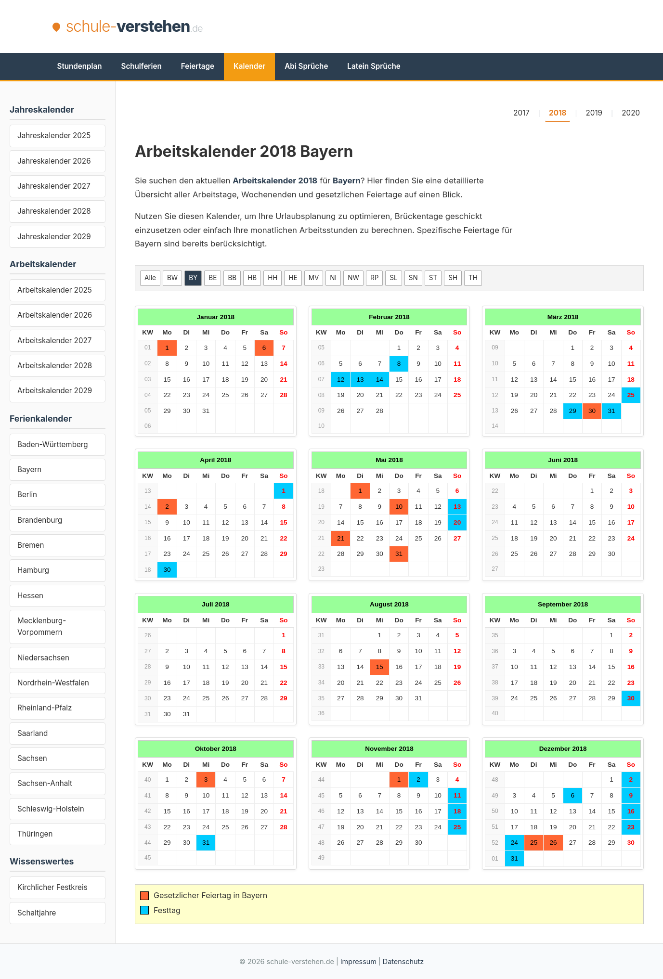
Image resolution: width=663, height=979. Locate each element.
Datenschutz (403, 961)
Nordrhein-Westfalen (53, 682)
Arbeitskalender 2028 (54, 365)
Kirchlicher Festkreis (52, 887)
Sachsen (32, 758)
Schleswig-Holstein (50, 808)
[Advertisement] (435, 26)
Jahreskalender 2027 (54, 186)
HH (272, 278)
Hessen (30, 595)
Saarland (32, 733)
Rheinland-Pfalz (44, 707)
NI (333, 278)
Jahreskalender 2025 (54, 135)
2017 (521, 112)
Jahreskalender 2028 (54, 211)
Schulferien (141, 66)
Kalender (249, 66)
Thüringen (34, 833)
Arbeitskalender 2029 (54, 390)
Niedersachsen (43, 657)
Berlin (27, 494)
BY (193, 278)
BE (212, 278)
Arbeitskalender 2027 (54, 340)
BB (232, 278)
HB (252, 278)
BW (172, 278)
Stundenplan (79, 66)
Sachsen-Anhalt (44, 783)
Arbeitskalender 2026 (54, 315)
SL (393, 278)
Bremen (30, 545)
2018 (557, 112)
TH (473, 278)
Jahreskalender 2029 (54, 236)
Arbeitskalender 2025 (54, 290)
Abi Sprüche (306, 66)
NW (353, 278)
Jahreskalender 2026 (54, 161)
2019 (594, 112)
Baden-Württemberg (52, 444)
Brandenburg (39, 520)
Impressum (358, 961)
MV (314, 278)
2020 (631, 112)
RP (374, 278)
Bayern (29, 469)
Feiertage (197, 66)
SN (413, 278)
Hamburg (33, 570)
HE (292, 278)
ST (433, 278)
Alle (150, 278)
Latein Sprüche (373, 66)
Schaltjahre (36, 912)
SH (452, 278)
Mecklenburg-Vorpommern (41, 626)
